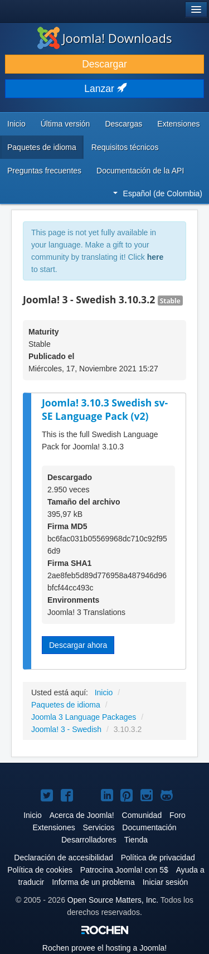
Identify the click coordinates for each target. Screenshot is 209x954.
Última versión (65, 123)
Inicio (16, 123)
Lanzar (104, 88)
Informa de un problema (93, 882)
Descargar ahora (78, 645)
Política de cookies (39, 869)
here (155, 257)
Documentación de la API (140, 170)
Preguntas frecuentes (44, 170)
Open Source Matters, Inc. (112, 899)
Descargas (123, 123)
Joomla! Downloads (104, 38)
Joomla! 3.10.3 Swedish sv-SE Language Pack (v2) (105, 409)
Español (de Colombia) (157, 193)
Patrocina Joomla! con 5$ (124, 869)
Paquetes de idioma (41, 147)
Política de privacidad (158, 857)
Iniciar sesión (165, 882)
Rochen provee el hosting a (104, 947)
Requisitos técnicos (125, 147)
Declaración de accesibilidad (63, 857)
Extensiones (178, 123)
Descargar (104, 64)
